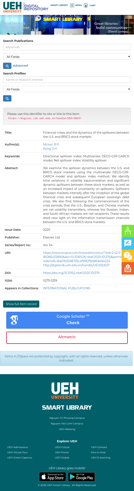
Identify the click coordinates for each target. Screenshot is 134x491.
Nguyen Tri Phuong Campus (67, 417)
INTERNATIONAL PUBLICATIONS (66, 288)
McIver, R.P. (51, 144)
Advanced (20, 65)
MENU (76, 5)
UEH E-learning (100, 457)
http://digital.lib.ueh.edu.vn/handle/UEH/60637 (76, 265)
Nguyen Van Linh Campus (67, 423)
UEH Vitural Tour (17, 452)
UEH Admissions (17, 447)
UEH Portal (62, 452)
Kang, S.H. (50, 148)
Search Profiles (14, 73)
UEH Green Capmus (19, 457)
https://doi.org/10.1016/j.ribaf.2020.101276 (71, 273)
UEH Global (62, 457)
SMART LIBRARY (59, 5)
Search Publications (18, 41)
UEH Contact (99, 447)
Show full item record (21, 304)
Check (72, 322)
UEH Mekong (67, 429)
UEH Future (62, 447)
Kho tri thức (98, 452)
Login (89, 5)
